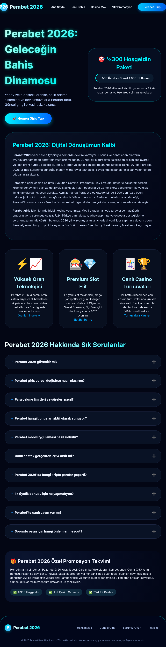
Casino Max (98, 7)
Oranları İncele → (29, 315)
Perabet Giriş (152, 7)
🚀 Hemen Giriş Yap (28, 118)
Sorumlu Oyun (132, 627)
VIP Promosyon (122, 7)
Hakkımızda (84, 627)
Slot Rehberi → (83, 319)
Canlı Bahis (77, 7)
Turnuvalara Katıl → (137, 315)
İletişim (153, 627)
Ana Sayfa (58, 7)
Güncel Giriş (107, 627)
